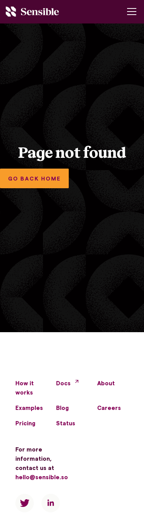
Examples (29, 407)
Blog (62, 407)
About (106, 383)
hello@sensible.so (41, 476)
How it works (24, 388)
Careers (109, 407)
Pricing (25, 423)
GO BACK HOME (34, 178)
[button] (130, 11)
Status (65, 423)
